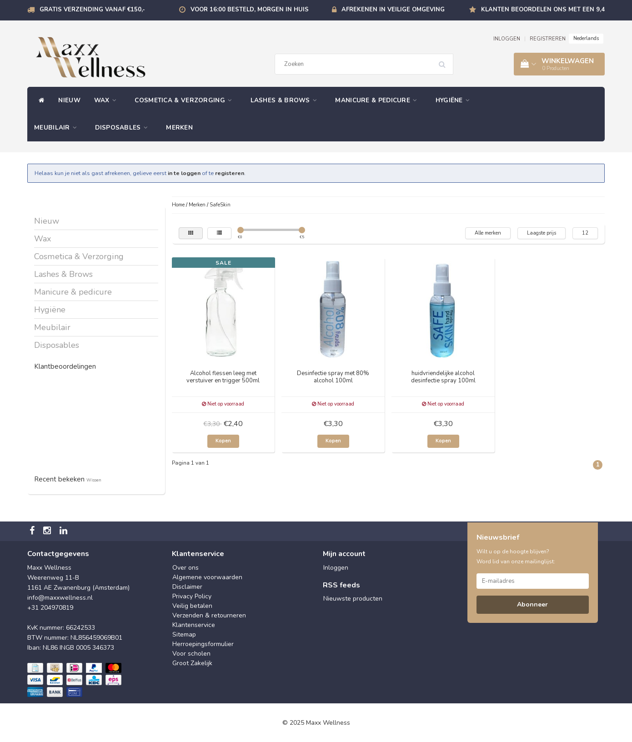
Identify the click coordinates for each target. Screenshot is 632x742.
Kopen (223, 440)
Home (178, 204)
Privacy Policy (191, 596)
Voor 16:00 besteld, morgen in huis (250, 9)
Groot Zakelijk (192, 663)
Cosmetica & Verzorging (185, 100)
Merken (179, 127)
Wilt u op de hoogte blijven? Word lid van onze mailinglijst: (516, 556)
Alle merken (488, 233)
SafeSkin (220, 204)
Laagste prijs (541, 233)
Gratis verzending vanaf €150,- (92, 9)
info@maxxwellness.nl (60, 597)
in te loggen (184, 173)
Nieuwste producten (352, 598)
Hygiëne (455, 100)
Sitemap (184, 634)
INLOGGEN (506, 38)
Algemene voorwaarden (207, 577)
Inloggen (335, 567)
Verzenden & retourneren (209, 615)
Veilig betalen (192, 606)
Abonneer (532, 604)
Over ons (185, 567)
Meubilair (57, 127)
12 (585, 233)
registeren (229, 173)
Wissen (93, 480)
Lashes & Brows (286, 100)
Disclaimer (187, 586)
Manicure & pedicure (378, 100)
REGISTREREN (548, 38)
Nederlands (586, 38)
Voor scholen (191, 653)
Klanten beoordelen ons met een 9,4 (543, 9)
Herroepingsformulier (203, 644)
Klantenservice (193, 625)
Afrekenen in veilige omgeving (393, 9)
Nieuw (69, 100)
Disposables (123, 127)
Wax (107, 100)
